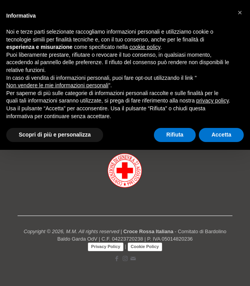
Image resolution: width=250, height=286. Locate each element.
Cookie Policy (145, 246)
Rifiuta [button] (175, 134)
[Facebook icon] (117, 258)
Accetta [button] (221, 134)
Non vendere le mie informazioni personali (57, 85)
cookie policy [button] (144, 47)
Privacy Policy (105, 246)
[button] (240, 12)
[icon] (133, 258)
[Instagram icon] (125, 258)
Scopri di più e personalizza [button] (55, 134)
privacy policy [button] (212, 100)
